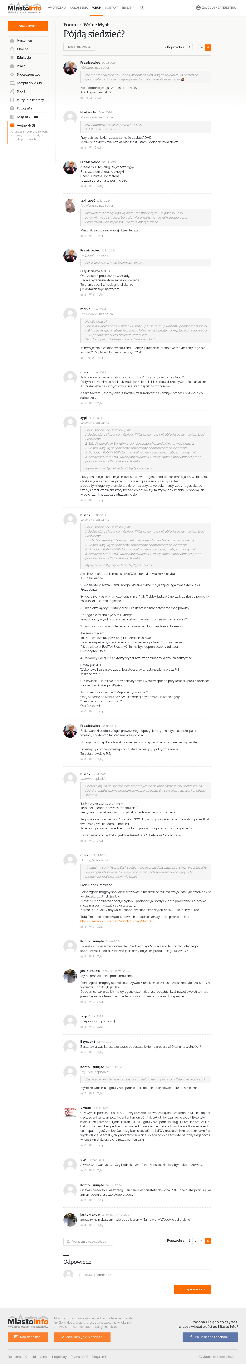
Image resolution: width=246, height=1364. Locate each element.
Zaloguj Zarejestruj (215, 8)
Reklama (128, 7)
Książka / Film (24, 117)
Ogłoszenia (79, 7)
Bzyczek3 (87, 1041)
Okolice (19, 49)
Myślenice (21, 41)
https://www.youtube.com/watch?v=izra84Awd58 (116, 921)
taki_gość (87, 200)
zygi (83, 418)
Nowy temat (28, 26)
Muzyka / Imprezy (27, 100)
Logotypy (59, 1357)
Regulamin (99, 1357)
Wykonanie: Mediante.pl (216, 1357)
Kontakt (111, 7)
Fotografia (21, 108)
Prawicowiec (90, 62)
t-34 (83, 1160)
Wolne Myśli (22, 126)
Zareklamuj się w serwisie (81, 1336)
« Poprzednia (174, 47)
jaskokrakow (90, 971)
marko (85, 309)
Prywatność (79, 1357)
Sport (17, 91)
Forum (96, 7)
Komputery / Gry (26, 83)
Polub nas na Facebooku (209, 1336)
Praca (18, 66)
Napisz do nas (27, 1336)
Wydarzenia (57, 7)
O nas (44, 1357)
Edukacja (20, 58)
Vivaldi (85, 1108)
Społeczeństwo (25, 75)
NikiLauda (88, 112)
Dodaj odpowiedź (79, 46)
